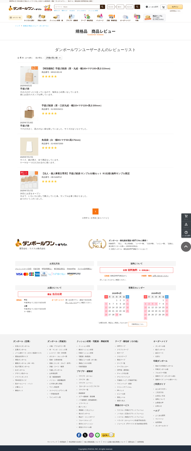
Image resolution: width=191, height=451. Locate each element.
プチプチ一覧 (83, 388)
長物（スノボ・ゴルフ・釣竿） (60, 362)
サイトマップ (52, 440)
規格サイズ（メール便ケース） (166, 378)
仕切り (157, 355)
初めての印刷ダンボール (164, 364)
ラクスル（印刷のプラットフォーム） (130, 408)
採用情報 (140, 440)
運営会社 (131, 440)
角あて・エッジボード (87, 415)
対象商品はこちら (136, 323)
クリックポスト (81, 10)
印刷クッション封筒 (86, 351)
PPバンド (120, 389)
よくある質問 (160, 414)
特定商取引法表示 (75, 440)
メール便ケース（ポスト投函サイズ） (28, 351)
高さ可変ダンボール (22, 365)
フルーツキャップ (85, 419)
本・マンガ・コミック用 (58, 348)
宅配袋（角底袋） (85, 355)
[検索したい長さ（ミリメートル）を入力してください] (111, 7)
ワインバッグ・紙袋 (124, 382)
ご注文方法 (159, 391)
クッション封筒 (93, 10)
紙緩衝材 (82, 392)
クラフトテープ (122, 348)
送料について (160, 398)
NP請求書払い (47, 269)
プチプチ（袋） (84, 378)
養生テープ (121, 358)
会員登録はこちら (175, 11)
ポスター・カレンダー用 (58, 355)
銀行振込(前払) (59, 269)
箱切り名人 (121, 399)
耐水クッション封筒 (86, 348)
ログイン (175, 7)
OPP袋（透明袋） (123, 368)
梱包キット (19, 389)
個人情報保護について (92, 440)
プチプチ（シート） (86, 381)
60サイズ (57, 10)
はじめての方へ (161, 387)
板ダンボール (160, 348)
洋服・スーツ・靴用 (56, 365)
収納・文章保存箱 (55, 358)
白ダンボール (20, 368)
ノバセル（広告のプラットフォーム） (130, 412)
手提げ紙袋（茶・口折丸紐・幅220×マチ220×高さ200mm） (78, 105)
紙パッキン (83, 405)
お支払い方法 (160, 394)
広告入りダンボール (22, 344)
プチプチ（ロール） (86, 374)
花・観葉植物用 (55, 375)
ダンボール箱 (160, 344)
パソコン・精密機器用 (57, 379)
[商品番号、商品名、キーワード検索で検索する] (102, 7)
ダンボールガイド (161, 424)
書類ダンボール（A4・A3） (25, 362)
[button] (186, 234)
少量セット (19, 385)
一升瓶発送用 (54, 392)
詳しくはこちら (105, 280)
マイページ (159, 417)
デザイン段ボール (21, 372)
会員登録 (158, 421)
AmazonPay (71, 269)
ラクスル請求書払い (85, 269)
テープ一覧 (121, 362)
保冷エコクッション (86, 422)
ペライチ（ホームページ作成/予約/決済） (132, 419)
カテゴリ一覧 (15, 18)
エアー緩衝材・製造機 (87, 395)
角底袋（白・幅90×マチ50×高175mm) (65, 139)
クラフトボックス (21, 375)
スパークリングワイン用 (58, 389)
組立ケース (159, 351)
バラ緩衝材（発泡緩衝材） (88, 398)
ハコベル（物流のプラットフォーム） (130, 415)
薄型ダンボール (20, 358)
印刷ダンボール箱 (161, 368)
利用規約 (63, 440)
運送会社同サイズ (21, 355)
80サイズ (64, 10)
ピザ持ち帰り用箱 (55, 382)
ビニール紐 (121, 392)
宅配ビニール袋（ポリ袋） (88, 358)
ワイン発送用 (54, 385)
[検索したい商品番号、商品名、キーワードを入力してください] (77, 7)
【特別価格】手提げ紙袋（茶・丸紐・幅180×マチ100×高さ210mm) (82, 68)
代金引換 (36, 269)
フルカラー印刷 (161, 371)
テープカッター (122, 365)
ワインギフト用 (55, 396)
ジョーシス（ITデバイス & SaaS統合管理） (133, 422)
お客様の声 (159, 401)
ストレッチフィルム (124, 385)
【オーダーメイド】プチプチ (89, 385)
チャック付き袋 (122, 372)
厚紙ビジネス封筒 (85, 362)
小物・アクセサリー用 (57, 344)
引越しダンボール (55, 368)
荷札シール (121, 396)
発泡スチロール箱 (85, 426)
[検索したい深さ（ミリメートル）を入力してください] (129, 7)
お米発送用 (53, 372)
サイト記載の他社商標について (114, 440)
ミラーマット (83, 402)
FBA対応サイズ (20, 379)
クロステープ (122, 355)
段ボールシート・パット (24, 382)
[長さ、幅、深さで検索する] (137, 7)
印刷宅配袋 (83, 365)
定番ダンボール (20, 348)
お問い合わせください (161, 276)
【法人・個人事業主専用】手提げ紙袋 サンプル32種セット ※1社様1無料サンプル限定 (93, 173)
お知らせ (158, 404)
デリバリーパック (123, 375)
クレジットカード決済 (23, 269)
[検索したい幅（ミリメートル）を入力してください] (120, 7)
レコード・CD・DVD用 (57, 351)
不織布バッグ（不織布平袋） (127, 379)
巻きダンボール (84, 412)
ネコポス (72, 10)
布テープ (120, 351)
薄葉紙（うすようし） (87, 408)
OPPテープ (121, 344)
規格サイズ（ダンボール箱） (165, 374)
